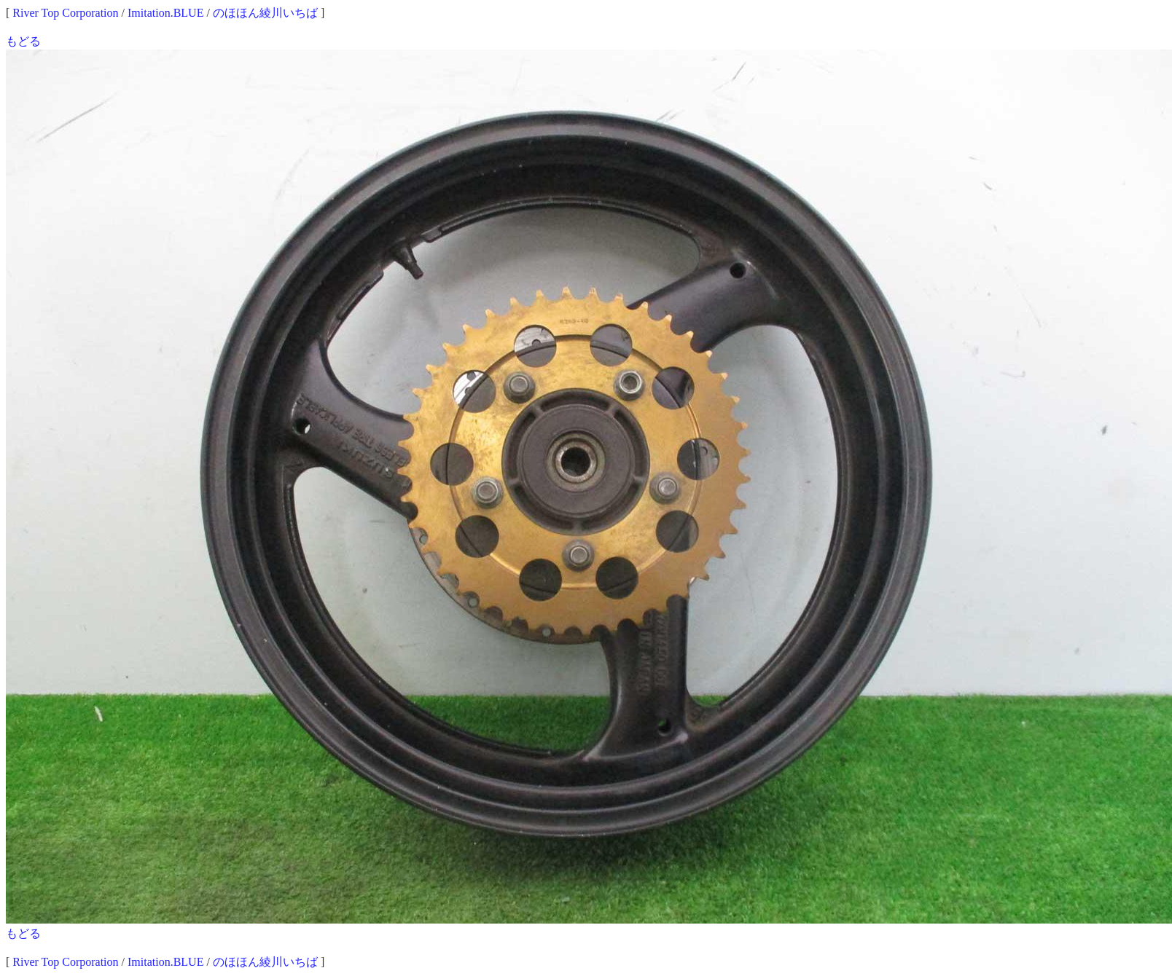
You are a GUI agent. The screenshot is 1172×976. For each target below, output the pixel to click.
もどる (23, 41)
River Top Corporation (65, 13)
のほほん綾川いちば (265, 13)
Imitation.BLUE (165, 13)
